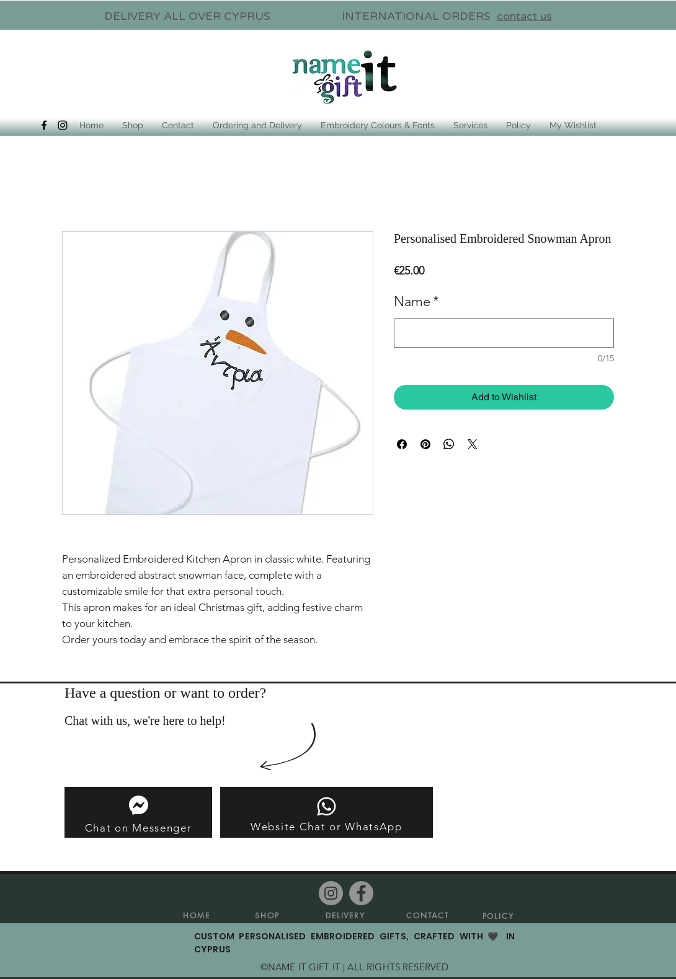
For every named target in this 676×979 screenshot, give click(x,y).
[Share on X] (472, 444)
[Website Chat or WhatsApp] (326, 812)
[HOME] (196, 915)
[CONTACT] (428, 915)
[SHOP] (267, 915)
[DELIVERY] (345, 915)
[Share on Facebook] (401, 444)
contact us (524, 16)
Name (416, 301)
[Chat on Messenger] (138, 812)
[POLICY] (498, 916)
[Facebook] (361, 893)
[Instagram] (331, 893)
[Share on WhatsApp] (449, 444)
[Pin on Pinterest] (425, 444)
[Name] (503, 333)
